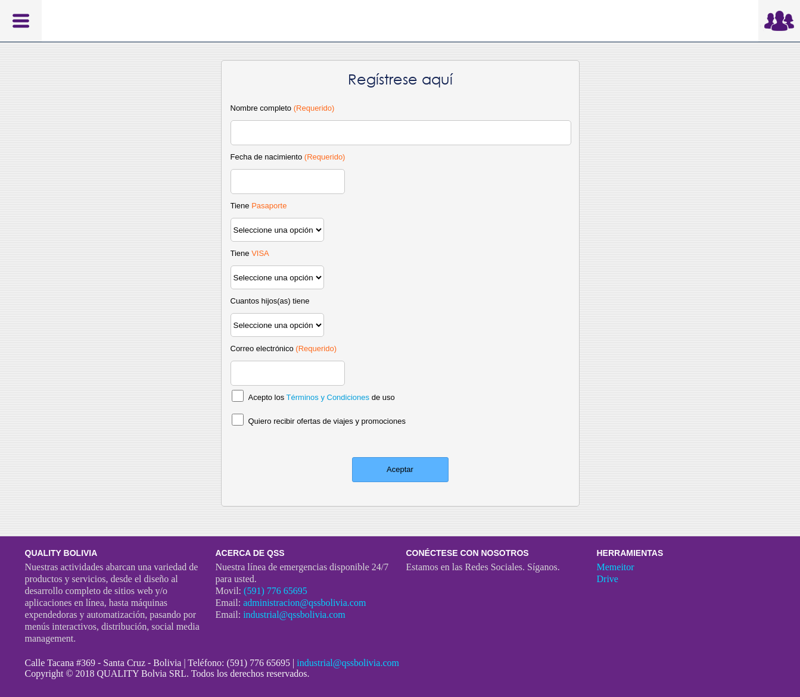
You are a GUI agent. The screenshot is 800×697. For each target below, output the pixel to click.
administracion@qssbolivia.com (304, 603)
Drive (607, 579)
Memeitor (615, 567)
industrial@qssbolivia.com (294, 615)
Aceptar (400, 469)
